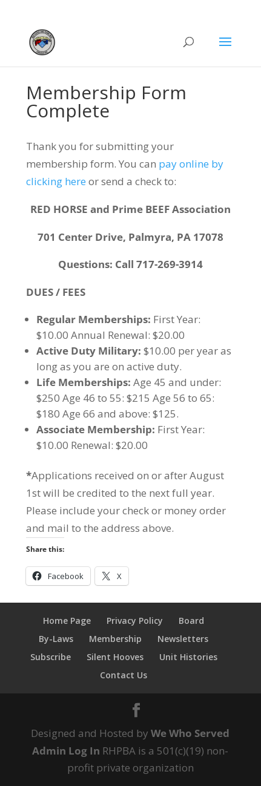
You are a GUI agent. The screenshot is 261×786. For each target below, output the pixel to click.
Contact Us (123, 675)
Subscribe (50, 657)
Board (191, 620)
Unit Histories (188, 657)
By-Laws (56, 638)
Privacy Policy (135, 620)
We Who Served (190, 733)
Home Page (67, 620)
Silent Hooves (115, 657)
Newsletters (182, 638)
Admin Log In (66, 751)
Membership (115, 638)
